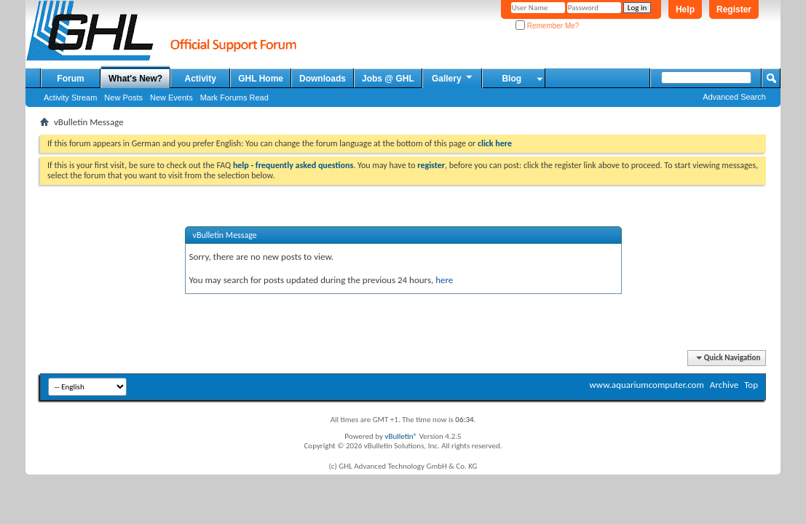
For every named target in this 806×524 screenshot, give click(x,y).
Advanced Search (734, 96)
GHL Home (260, 79)
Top (751, 384)
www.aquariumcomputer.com (646, 384)
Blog (511, 79)
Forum (70, 79)
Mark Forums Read (234, 97)
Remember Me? (547, 26)
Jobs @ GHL (388, 79)
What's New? (135, 79)
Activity (200, 79)
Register (733, 9)
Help (685, 9)
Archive (724, 384)
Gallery (453, 78)
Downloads (322, 79)
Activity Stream (70, 97)
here (444, 279)
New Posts (123, 97)
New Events (171, 97)
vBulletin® (400, 436)
